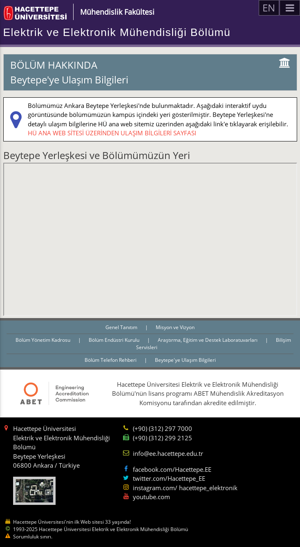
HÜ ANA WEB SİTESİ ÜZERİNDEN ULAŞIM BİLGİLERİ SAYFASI (112, 133)
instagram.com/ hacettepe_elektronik (185, 488)
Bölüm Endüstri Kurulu (115, 339)
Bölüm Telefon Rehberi (111, 359)
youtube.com (151, 497)
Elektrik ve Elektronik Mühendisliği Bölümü (117, 32)
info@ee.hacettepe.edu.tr (168, 453)
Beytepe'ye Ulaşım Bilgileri (185, 359)
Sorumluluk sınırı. (32, 536)
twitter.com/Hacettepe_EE (169, 478)
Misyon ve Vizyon (175, 327)
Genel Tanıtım (122, 327)
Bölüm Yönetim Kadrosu (44, 339)
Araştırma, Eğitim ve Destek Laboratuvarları (208, 339)
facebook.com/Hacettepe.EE (172, 469)
